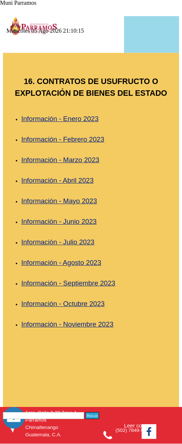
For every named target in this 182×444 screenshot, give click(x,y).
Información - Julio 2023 (57, 242)
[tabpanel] (91, 229)
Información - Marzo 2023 (60, 160)
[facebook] (149, 431)
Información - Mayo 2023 (59, 201)
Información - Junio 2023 (59, 221)
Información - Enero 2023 (60, 119)
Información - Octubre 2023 (63, 303)
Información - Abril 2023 (57, 180)
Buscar (92, 416)
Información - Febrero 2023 (62, 139)
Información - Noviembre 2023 (67, 324)
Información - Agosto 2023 (61, 262)
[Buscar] (43, 415)
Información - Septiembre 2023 (68, 283)
